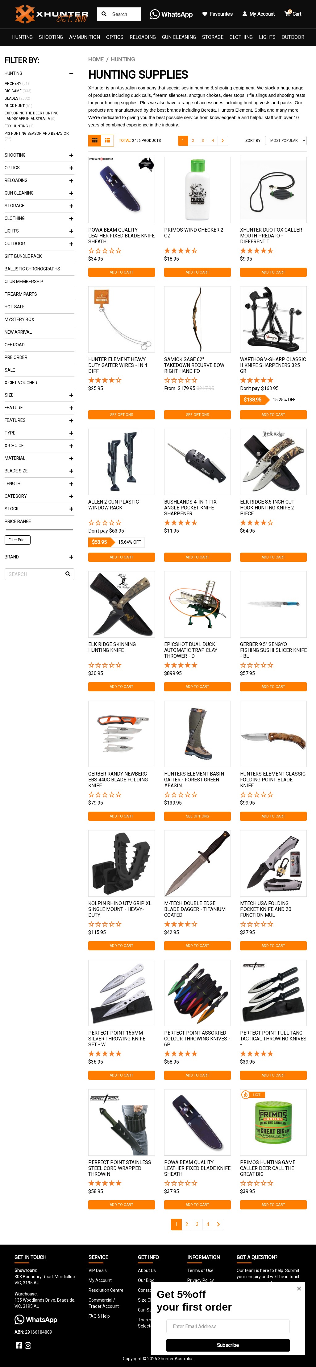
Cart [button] (293, 13)
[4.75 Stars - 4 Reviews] (197, 665)
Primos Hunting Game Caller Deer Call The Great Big (267, 1168)
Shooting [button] (39, 155)
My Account (100, 1280)
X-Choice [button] (39, 445)
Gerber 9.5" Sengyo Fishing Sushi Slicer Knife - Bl (273, 650)
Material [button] (39, 458)
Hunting (22, 37)
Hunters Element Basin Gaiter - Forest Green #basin (194, 779)
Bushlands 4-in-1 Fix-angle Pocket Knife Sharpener (191, 508)
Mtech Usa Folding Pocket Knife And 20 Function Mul (265, 909)
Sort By (252, 140)
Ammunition (84, 37)
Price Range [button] (18, 521)
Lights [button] (39, 231)
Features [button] (39, 420)
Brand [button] (39, 556)
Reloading (143, 37)
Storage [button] (39, 205)
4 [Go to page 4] (213, 140)
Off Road (15, 344)
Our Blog (146, 1280)
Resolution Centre (106, 1290)
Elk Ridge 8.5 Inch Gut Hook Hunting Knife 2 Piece (267, 508)
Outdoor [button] (39, 243)
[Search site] (104, 14)
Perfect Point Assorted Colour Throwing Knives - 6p (197, 1039)
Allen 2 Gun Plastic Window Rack (113, 505)
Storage (212, 37)
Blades (17, 98)
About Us (147, 1270)
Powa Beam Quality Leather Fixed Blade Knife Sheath (121, 236)
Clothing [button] (39, 218)
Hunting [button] (39, 73)
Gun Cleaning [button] (39, 193)
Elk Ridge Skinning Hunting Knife (112, 647)
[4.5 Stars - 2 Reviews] (197, 251)
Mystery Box (19, 319)
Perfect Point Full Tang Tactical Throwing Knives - (273, 1039)
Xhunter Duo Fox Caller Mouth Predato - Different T (271, 236)
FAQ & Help (99, 1316)
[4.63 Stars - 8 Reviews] (197, 523)
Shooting (51, 37)
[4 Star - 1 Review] (121, 381)
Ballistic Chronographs (32, 268)
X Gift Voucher (21, 382)
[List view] (107, 140)
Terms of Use (200, 1270)
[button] (121, 251)
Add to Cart (121, 272)
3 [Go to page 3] (203, 140)
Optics (114, 37)
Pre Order (16, 357)
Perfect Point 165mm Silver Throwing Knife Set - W (116, 1039)
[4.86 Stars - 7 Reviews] (273, 251)
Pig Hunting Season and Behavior (37, 136)
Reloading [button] (39, 180)
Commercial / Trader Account (104, 1303)
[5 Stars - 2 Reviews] (273, 381)
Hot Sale (15, 306)
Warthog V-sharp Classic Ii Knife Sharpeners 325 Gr (273, 365)
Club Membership (24, 281)
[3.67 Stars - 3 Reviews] (197, 924)
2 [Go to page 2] (193, 140)
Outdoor (293, 37)
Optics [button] (39, 167)
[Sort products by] (286, 140)
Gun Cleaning (179, 37)
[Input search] (119, 14)
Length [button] (39, 483)
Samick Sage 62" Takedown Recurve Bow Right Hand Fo (194, 365)
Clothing (241, 37)
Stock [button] (39, 508)
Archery (17, 83)
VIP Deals (98, 1270)
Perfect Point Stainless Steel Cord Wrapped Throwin (119, 1168)
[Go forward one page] (223, 141)
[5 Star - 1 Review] (121, 1054)
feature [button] (39, 407)
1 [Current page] (183, 140)
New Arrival (18, 332)
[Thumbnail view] (94, 140)
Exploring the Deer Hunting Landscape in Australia (32, 116)
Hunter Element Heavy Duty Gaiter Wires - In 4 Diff (117, 365)
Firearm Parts (21, 294)
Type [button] (39, 432)
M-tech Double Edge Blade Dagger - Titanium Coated (195, 909)
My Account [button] (259, 14)
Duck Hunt (18, 106)
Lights (267, 37)
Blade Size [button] (39, 470)
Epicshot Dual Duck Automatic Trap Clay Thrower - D (190, 650)
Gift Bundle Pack (23, 256)
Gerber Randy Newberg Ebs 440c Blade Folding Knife (118, 779)
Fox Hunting (19, 126)
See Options (121, 415)
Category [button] (39, 496)
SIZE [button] (39, 395)
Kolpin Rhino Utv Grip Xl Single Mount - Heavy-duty (120, 909)
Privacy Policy (200, 1280)
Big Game (18, 91)
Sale (10, 370)
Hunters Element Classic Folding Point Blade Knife (273, 779)
